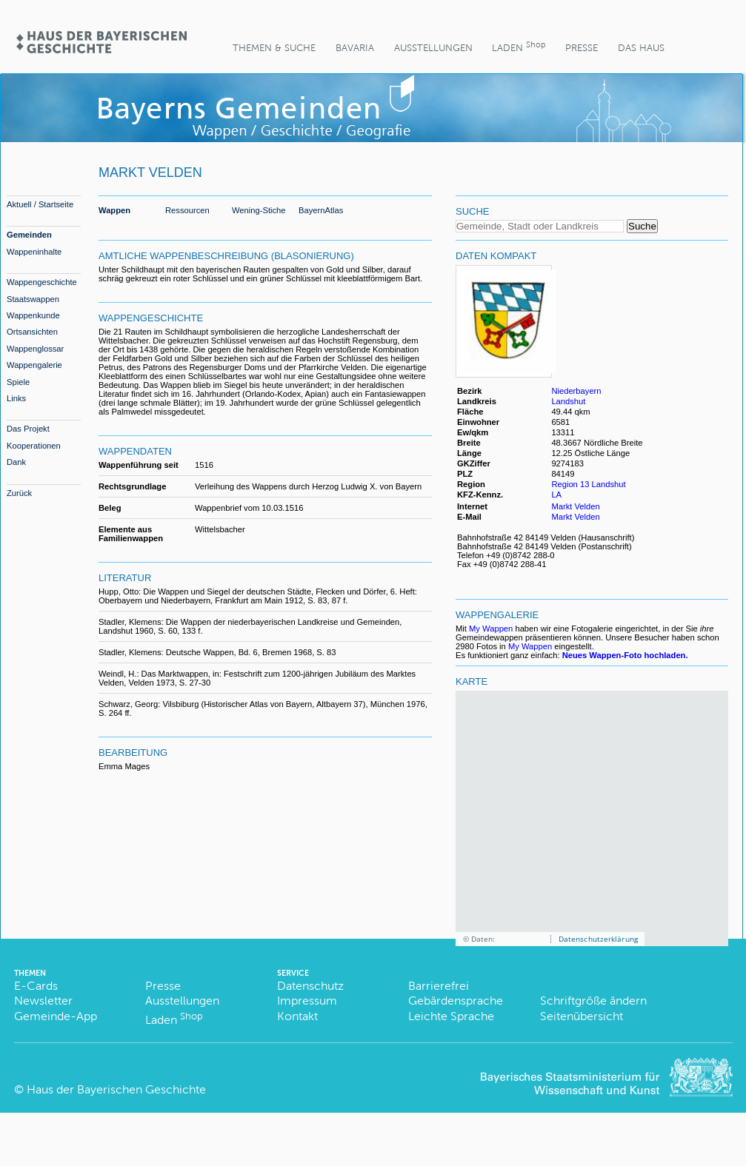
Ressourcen (187, 210)
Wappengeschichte (42, 282)
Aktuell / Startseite (40, 204)
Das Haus (641, 47)
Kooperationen (34, 445)
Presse (581, 47)
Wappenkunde (33, 315)
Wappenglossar (35, 348)
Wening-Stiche (259, 210)
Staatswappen (33, 299)
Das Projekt (28, 428)
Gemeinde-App (55, 1016)
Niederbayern (576, 390)
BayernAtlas (321, 210)
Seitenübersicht (581, 1016)
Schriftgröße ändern (593, 1000)
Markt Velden (575, 506)
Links (16, 398)
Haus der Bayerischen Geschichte (116, 1089)
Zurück (19, 493)
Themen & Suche (274, 47)
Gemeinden (29, 234)
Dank (16, 462)
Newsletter (43, 1000)
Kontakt (297, 1016)
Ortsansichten (32, 331)
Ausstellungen (433, 47)
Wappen (114, 210)
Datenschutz (310, 985)
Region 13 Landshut (588, 484)
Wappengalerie (34, 365)
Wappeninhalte (34, 251)
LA (556, 494)
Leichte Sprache (451, 1016)
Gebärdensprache (455, 1000)
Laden (518, 46)
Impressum (307, 1000)
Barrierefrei (438, 985)
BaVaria (355, 47)
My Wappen (491, 628)
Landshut (568, 401)
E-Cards (36, 985)
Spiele (18, 382)
